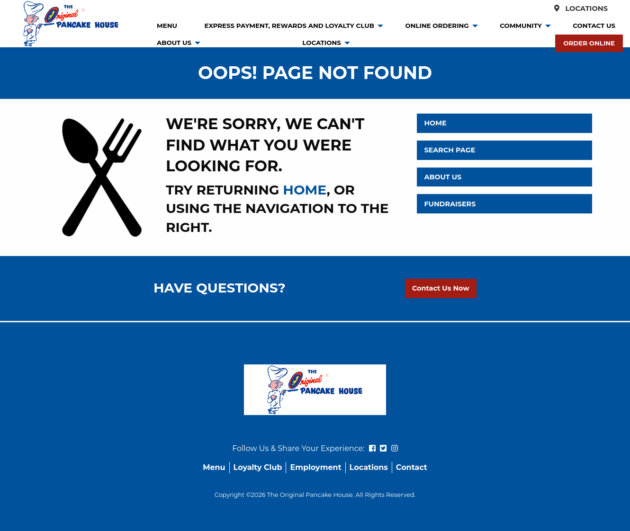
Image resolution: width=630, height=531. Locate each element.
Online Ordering (436, 25)
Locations (578, 8)
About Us (174, 42)
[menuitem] (167, 26)
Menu (167, 25)
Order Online (589, 43)
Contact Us (594, 25)
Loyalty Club (258, 467)
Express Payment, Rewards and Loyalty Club (289, 25)
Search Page (449, 150)
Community (521, 25)
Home (435, 123)
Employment (315, 467)
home (304, 190)
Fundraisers (450, 204)
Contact (411, 467)
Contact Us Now (440, 288)
